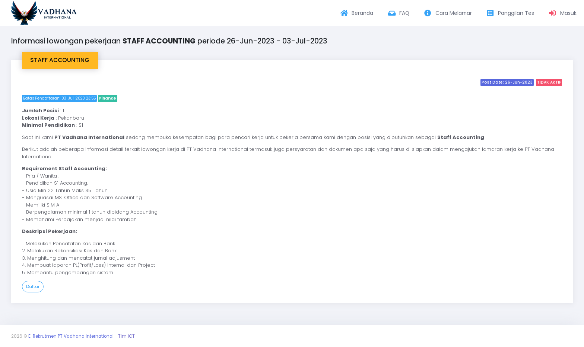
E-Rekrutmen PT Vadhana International (71, 336)
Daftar (32, 286)
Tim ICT (126, 336)
